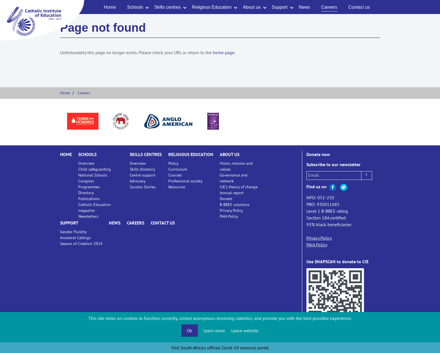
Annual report (232, 192)
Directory (86, 192)
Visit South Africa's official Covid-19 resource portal (220, 347)
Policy (173, 163)
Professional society (185, 181)
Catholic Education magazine (94, 207)
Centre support (142, 175)
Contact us (359, 7)
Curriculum (177, 169)
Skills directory (142, 169)
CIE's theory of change (239, 186)
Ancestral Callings (75, 237)
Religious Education (212, 7)
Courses (175, 175)
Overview (86, 163)
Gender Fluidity (73, 231)
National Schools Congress (92, 178)
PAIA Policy (229, 216)
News (304, 7)
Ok (189, 330)
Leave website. (245, 330)
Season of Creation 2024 (81, 243)
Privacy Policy (231, 210)
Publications (89, 198)
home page (223, 52)
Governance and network (233, 178)
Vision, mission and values (236, 166)
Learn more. (214, 330)
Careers (329, 7)
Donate (226, 198)
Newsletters (88, 216)
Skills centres (167, 7)
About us (251, 7)
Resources (176, 186)
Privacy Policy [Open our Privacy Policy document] (319, 238)
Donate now (318, 154)
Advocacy (138, 181)
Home (110, 7)
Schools (135, 7)
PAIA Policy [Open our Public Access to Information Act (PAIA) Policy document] (316, 244)
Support (280, 7)
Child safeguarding (94, 169)
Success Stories (142, 186)
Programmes (89, 186)
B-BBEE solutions (234, 204)
